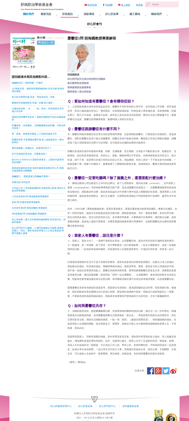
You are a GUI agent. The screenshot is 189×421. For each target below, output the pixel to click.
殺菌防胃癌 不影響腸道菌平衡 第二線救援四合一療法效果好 (38, 140)
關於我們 (28, 14)
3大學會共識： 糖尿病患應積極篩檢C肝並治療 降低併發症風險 (38, 89)
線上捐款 (125, 5)
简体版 (139, 5)
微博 (173, 370)
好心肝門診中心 (107, 406)
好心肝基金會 (85, 406)
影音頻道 (92, 5)
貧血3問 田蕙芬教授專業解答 (26, 202)
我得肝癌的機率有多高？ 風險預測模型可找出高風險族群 (39, 118)
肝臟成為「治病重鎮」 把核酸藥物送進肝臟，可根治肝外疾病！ (39, 126)
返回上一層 (47, 42)
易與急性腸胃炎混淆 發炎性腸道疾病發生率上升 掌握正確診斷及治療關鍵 (38, 169)
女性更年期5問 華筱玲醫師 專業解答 (29, 208)
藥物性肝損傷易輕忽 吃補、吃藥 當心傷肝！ (33, 103)
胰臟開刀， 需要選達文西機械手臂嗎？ (31, 176)
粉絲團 (109, 5)
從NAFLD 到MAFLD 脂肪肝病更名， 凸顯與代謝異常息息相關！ (38, 160)
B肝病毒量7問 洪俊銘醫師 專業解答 (29, 214)
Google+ (158, 370)
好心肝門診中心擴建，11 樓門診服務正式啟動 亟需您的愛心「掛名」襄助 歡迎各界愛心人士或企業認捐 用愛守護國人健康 (38, 230)
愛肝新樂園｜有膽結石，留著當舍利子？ (32, 148)
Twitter (166, 370)
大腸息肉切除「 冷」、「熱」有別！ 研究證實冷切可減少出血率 (38, 109)
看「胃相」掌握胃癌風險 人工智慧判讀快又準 (34, 134)
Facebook (150, 370)
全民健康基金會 (130, 406)
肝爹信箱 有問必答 (21, 182)
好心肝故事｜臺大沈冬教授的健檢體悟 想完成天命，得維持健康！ (39, 220)
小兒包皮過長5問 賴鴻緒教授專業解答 (30, 196)
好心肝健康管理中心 (61, 406)
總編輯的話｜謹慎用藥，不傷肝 (27, 83)
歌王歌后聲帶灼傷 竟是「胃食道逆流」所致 (33, 97)
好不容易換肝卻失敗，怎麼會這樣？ (29, 154)
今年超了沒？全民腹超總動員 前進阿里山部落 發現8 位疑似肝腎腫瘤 (39, 189)
